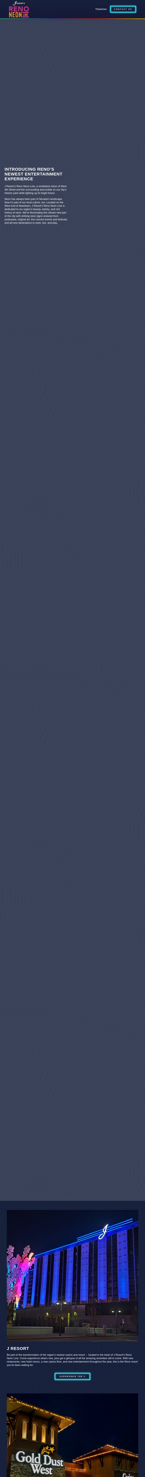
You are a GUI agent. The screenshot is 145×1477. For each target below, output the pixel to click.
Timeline (101, 9)
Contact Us (123, 9)
